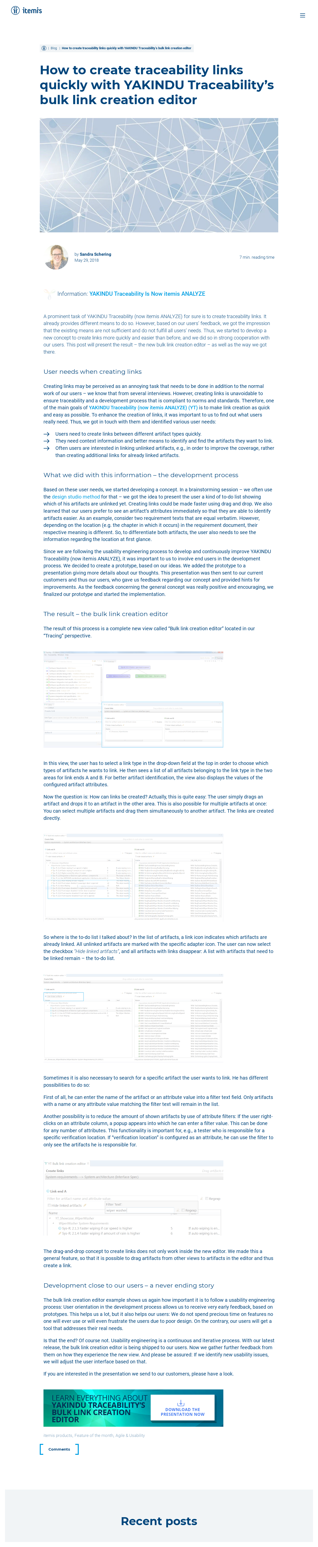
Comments (59, 1449)
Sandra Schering (95, 254)
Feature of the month (94, 1435)
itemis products (57, 1435)
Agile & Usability (130, 1435)
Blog (54, 48)
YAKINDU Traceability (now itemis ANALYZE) (143, 408)
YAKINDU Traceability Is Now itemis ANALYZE (147, 294)
